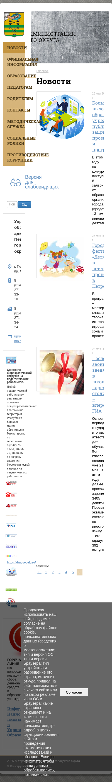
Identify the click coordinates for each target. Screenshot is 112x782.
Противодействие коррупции (16, 157)
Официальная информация (16, 61)
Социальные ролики (16, 140)
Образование (16, 75)
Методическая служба (16, 124)
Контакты (16, 110)
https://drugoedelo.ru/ (21, 562)
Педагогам (16, 87)
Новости (16, 47)
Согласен (74, 692)
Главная (42, 71)
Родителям (16, 98)
